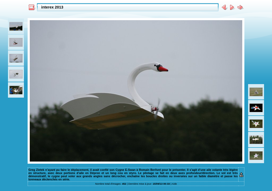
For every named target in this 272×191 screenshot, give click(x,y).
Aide (174, 183)
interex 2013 (52, 7)
